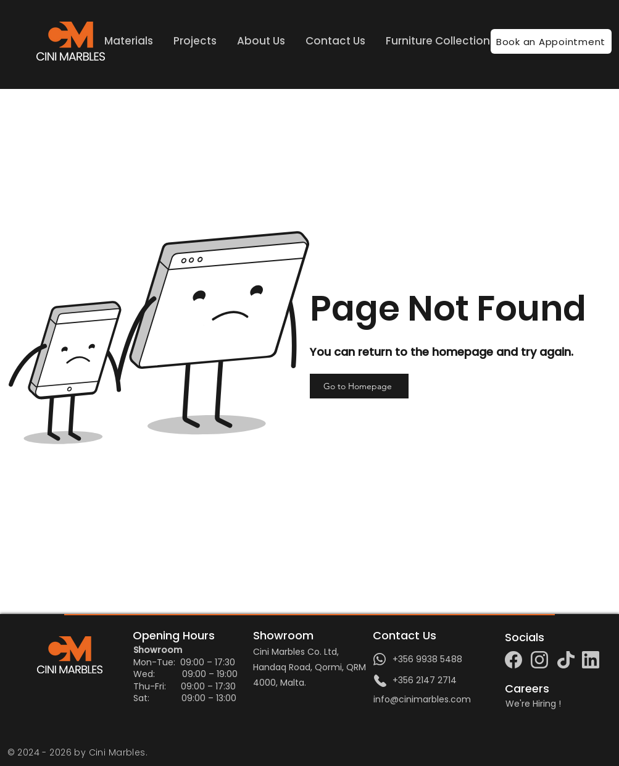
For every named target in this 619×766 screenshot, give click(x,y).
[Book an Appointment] (551, 41)
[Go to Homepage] (359, 386)
